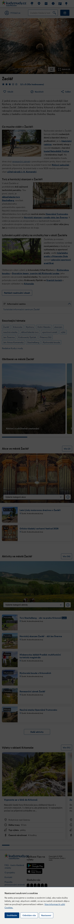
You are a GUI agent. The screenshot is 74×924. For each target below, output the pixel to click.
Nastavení (46, 915)
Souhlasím (12, 915)
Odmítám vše (29, 915)
